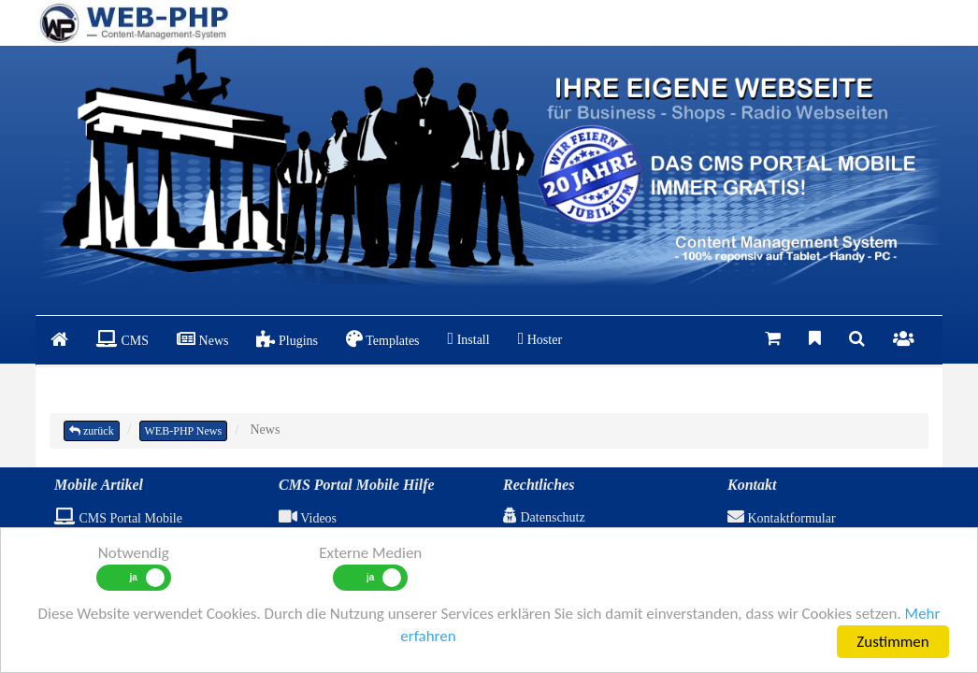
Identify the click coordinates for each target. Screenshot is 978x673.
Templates (383, 339)
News (202, 339)
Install (469, 338)
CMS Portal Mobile (118, 518)
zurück (91, 430)
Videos (308, 518)
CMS (122, 339)
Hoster (540, 338)
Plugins (287, 339)
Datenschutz (544, 517)
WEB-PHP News (184, 430)
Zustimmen (892, 642)
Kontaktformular (781, 518)
